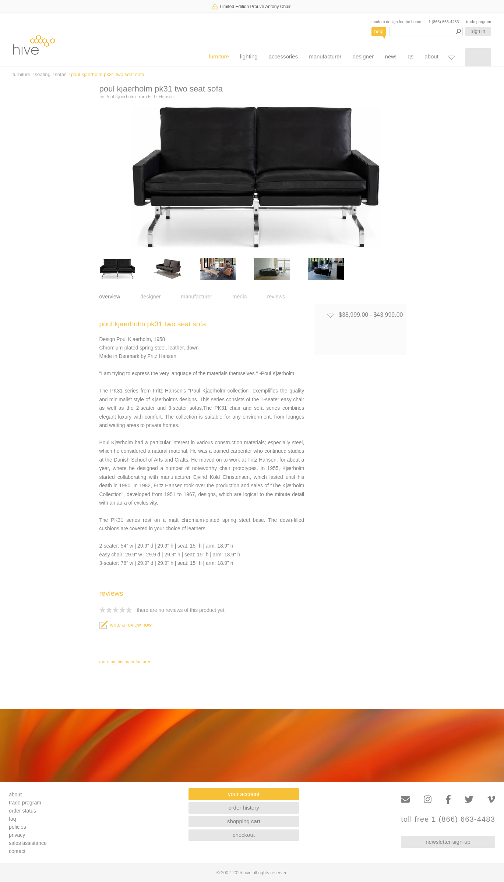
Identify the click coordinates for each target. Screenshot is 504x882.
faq (12, 819)
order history (243, 807)
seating (42, 74)
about (431, 56)
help (379, 31)
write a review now (125, 625)
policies (17, 827)
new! (390, 56)
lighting (249, 56)
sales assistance (28, 843)
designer (363, 56)
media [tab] (239, 297)
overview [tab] (109, 297)
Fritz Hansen (161, 96)
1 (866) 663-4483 (444, 21)
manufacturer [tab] (196, 297)
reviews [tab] (276, 297)
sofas (61, 74)
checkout (244, 835)
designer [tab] (150, 297)
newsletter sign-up (448, 842)
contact (17, 851)
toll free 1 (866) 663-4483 (448, 819)
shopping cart (243, 821)
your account (244, 794)
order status (22, 811)
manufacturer (325, 56)
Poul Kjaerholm (120, 96)
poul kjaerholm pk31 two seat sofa (107, 74)
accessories (283, 56)
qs (410, 56)
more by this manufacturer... (126, 661)
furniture (219, 56)
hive (34, 45)
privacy (17, 835)
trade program (478, 21)
